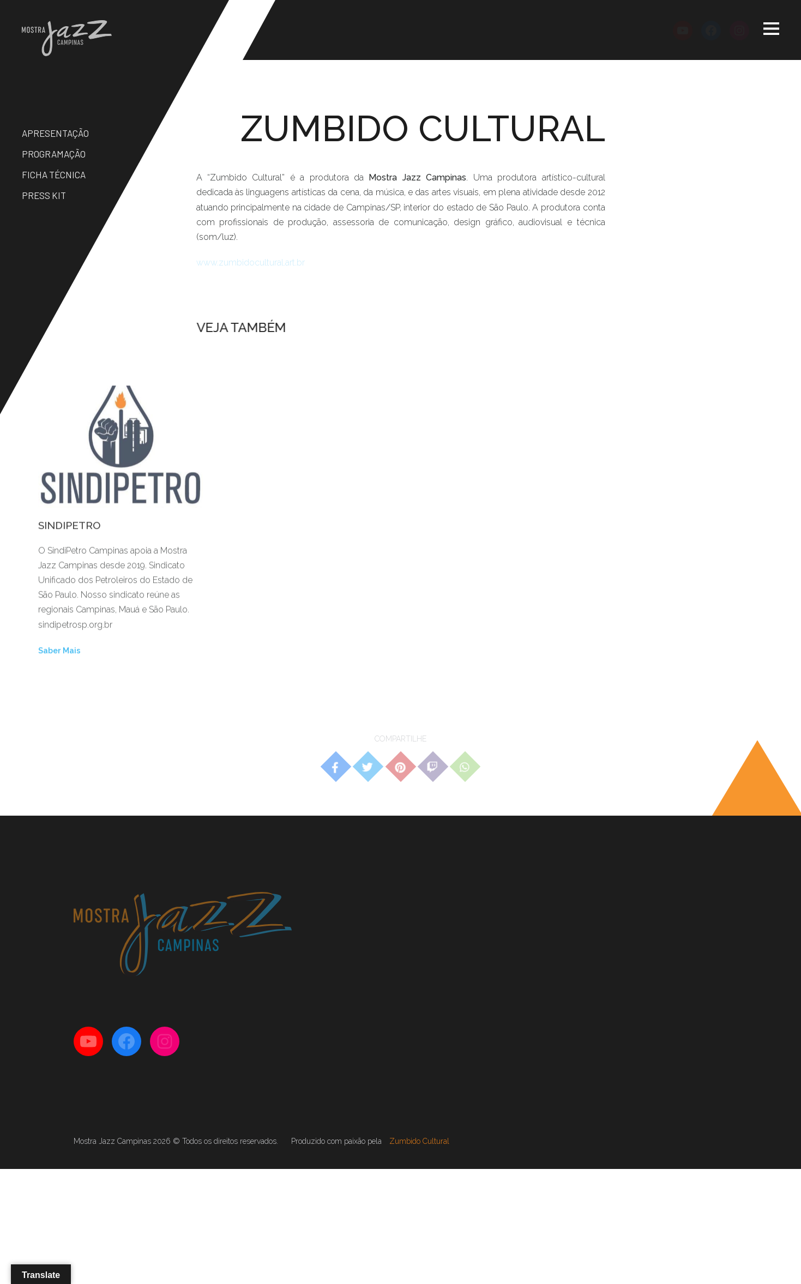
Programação (54, 153)
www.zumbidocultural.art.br (250, 262)
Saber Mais (59, 652)
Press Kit (44, 195)
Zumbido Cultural (419, 1141)
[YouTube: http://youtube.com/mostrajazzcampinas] (682, 30)
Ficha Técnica (54, 174)
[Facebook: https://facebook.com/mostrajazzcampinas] (711, 30)
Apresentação (55, 133)
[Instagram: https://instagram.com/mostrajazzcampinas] (739, 30)
